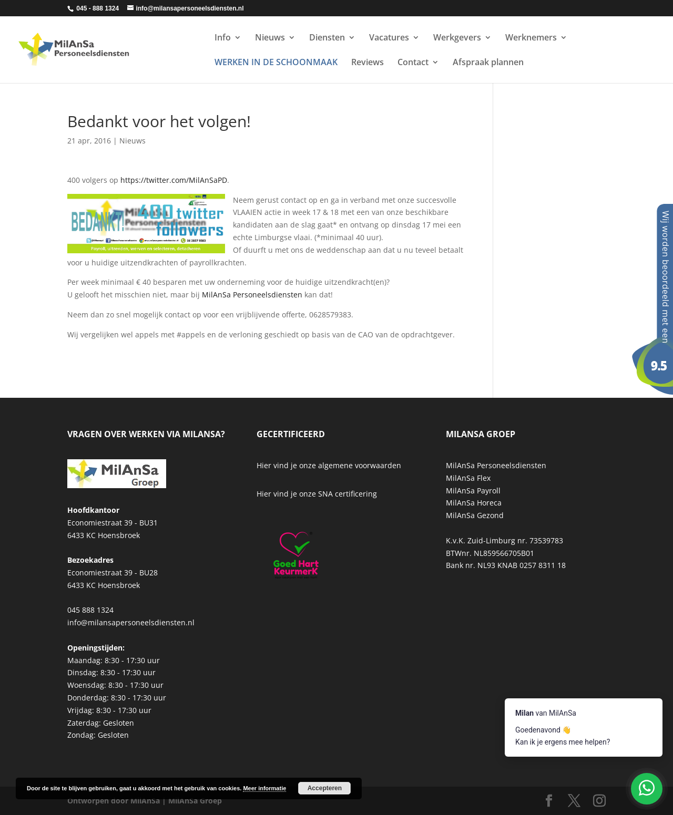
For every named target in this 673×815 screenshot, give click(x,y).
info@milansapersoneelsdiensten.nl (131, 622)
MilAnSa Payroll (473, 491)
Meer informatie (264, 788)
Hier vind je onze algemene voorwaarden (329, 465)
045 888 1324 (90, 610)
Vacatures (389, 38)
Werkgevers (457, 38)
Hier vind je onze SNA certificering (317, 494)
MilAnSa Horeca (474, 503)
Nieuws (270, 38)
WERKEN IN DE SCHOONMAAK (276, 63)
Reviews (367, 63)
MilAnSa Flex (468, 478)
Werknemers (531, 38)
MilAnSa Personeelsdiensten (252, 295)
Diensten (327, 38)
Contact (413, 63)
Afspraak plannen (488, 63)
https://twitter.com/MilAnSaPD (173, 180)
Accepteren (325, 788)
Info (223, 38)
